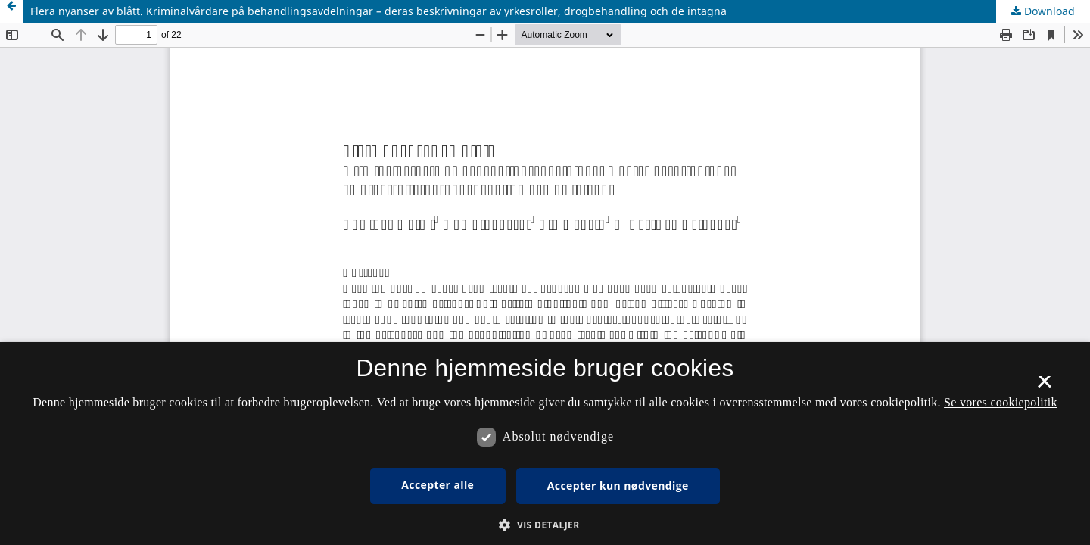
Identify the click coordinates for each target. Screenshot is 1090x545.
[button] (544, 524)
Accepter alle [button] (437, 485)
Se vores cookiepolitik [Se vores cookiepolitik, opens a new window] (1000, 402)
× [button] (1044, 386)
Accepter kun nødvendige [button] (618, 485)
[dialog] (545, 443)
